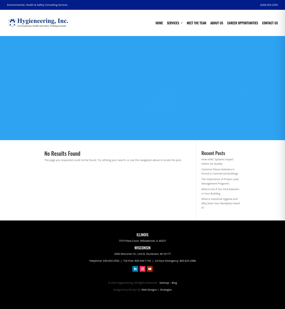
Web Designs (149, 289)
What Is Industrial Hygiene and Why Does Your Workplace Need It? (220, 203)
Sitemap (164, 282)
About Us (216, 23)
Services (173, 23)
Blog (174, 282)
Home (159, 23)
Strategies (166, 289)
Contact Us (270, 23)
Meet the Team (196, 23)
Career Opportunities (242, 23)
